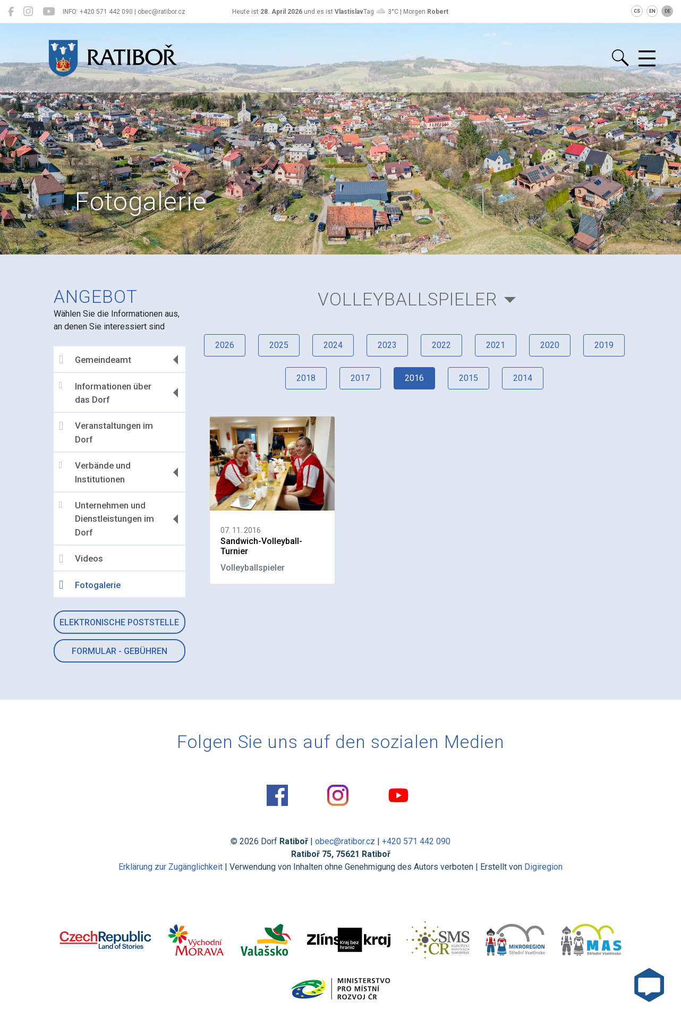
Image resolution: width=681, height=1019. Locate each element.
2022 (441, 345)
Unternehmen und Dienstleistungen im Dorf (106, 519)
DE (667, 11)
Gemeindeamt (95, 360)
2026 (224, 345)
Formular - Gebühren (119, 651)
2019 (604, 345)
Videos (81, 559)
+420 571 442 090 (416, 841)
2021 (495, 345)
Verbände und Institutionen (95, 472)
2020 (549, 345)
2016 (414, 378)
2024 (333, 345)
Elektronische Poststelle (119, 622)
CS (637, 11)
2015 (468, 378)
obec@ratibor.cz (345, 841)
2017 (360, 378)
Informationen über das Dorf (105, 392)
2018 (306, 378)
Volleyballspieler (407, 299)
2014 (522, 378)
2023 (387, 345)
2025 (278, 345)
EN (652, 11)
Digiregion (543, 867)
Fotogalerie (90, 585)
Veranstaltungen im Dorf (106, 432)
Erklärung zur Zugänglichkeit (170, 867)
